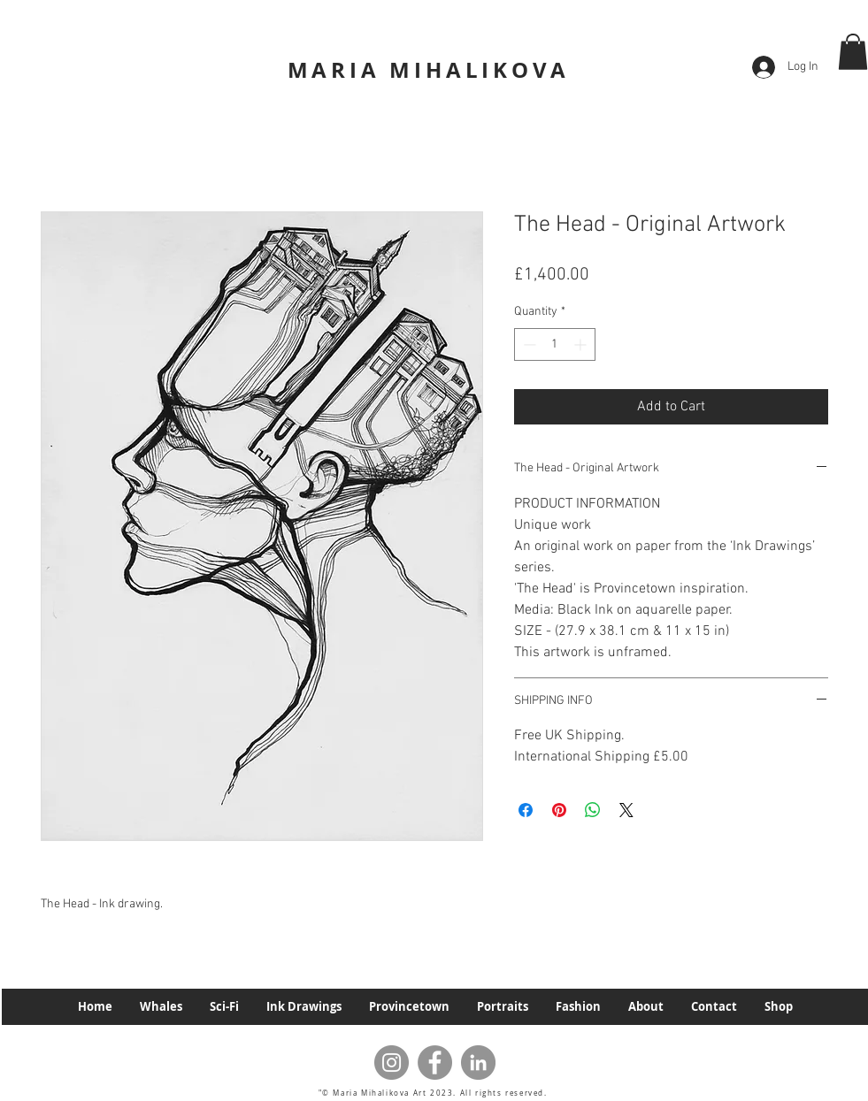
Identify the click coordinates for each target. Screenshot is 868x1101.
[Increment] (582, 344)
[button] (853, 52)
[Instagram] (391, 1062)
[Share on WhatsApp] (592, 810)
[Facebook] (435, 1062)
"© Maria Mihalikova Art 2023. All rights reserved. (435, 1093)
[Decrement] (528, 344)
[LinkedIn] (478, 1062)
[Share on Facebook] (525, 810)
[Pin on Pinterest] (559, 810)
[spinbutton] (555, 344)
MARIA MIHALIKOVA (429, 70)
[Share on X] (626, 810)
